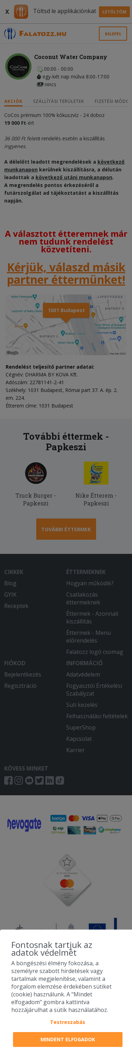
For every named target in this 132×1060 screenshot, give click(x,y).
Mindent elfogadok (67, 1039)
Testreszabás (67, 1022)
